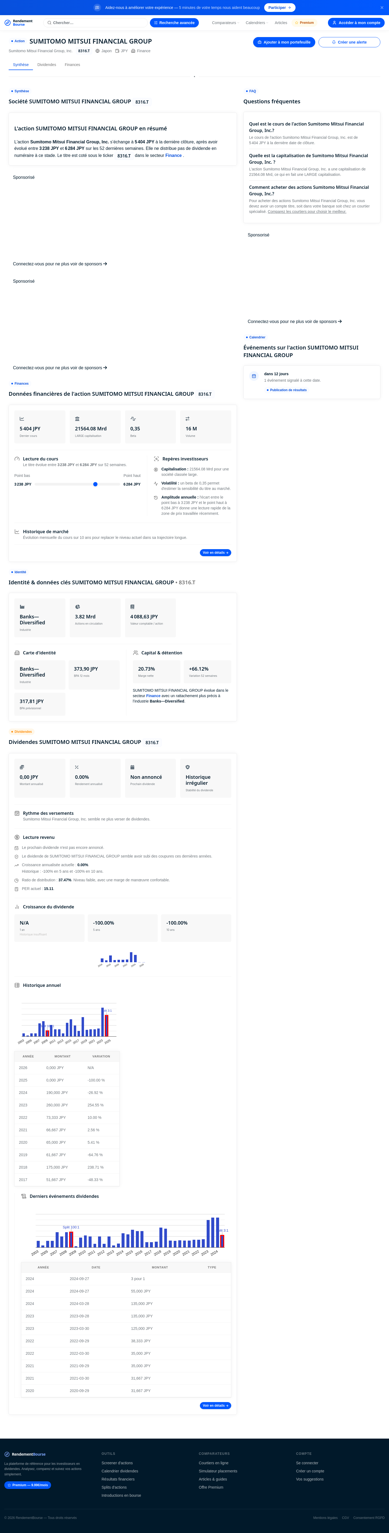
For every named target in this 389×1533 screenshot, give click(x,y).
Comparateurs (226, 23)
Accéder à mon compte (356, 23)
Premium (304, 23)
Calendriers (257, 23)
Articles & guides (213, 1479)
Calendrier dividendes (120, 1471)
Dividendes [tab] (46, 64)
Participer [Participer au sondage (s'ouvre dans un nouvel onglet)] (280, 7)
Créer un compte (310, 1471)
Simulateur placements (218, 1471)
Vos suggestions (310, 1479)
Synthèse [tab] (21, 64)
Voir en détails (215, 553)
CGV (345, 1518)
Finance (140, 51)
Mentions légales (325, 1518)
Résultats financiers (118, 1479)
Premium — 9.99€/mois (28, 1485)
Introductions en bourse (121, 1495)
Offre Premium (211, 1487)
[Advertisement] (123, 221)
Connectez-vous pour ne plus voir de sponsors (60, 264)
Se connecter (307, 1463)
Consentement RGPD (369, 1518)
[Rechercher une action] (95, 22)
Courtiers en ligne (214, 1463)
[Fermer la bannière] (382, 7)
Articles (281, 23)
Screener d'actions (117, 1463)
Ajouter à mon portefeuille (284, 42)
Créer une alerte (349, 42)
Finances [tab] (72, 64)
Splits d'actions (114, 1487)
